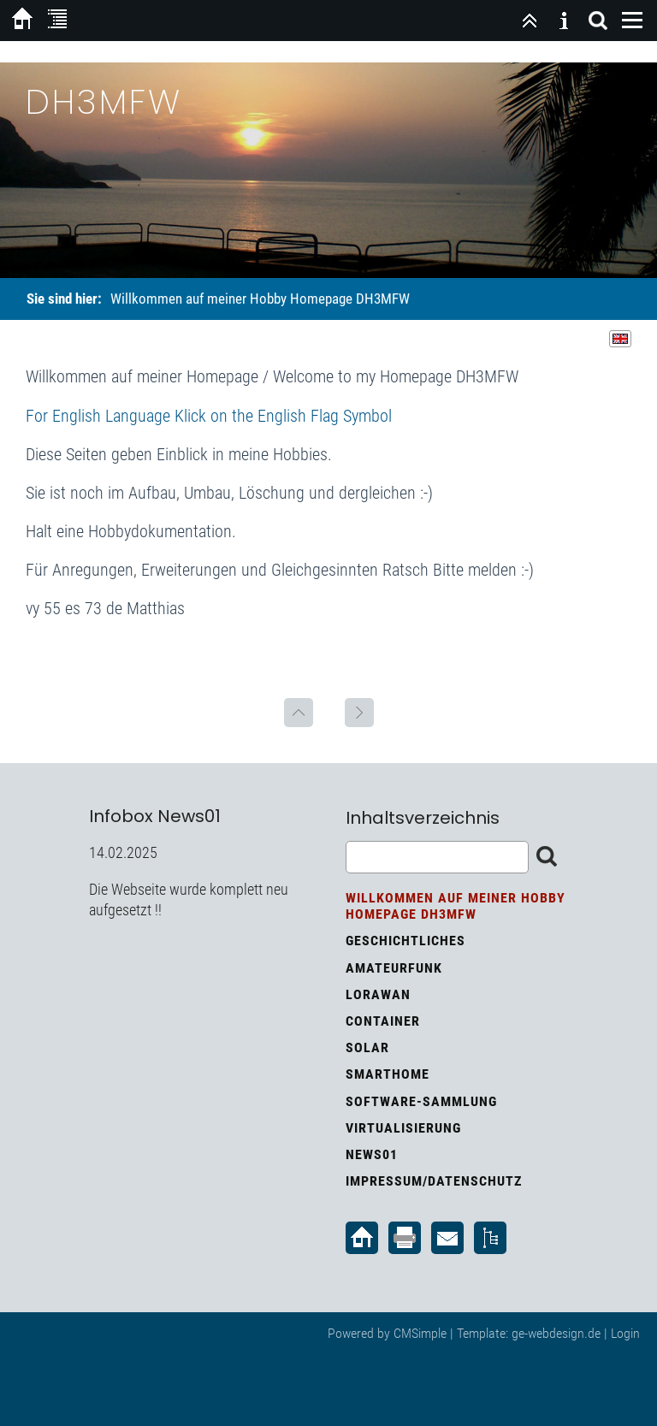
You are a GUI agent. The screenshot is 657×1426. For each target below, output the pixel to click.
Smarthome (387, 1074)
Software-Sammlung (421, 1101)
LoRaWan (378, 994)
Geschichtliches (405, 940)
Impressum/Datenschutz (434, 1181)
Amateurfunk (394, 968)
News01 (372, 1154)
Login (625, 1333)
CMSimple (420, 1333)
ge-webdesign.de (556, 1333)
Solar (367, 1047)
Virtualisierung (403, 1128)
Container (383, 1021)
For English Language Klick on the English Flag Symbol (209, 415)
